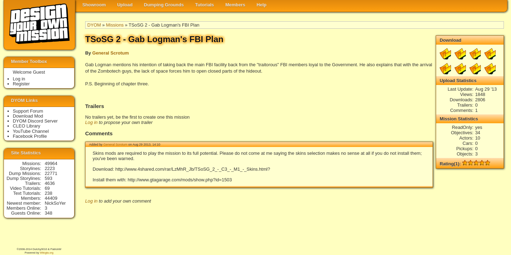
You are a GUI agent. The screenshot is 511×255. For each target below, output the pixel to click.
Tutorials (204, 4)
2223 (50, 168)
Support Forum (28, 111)
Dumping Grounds (164, 4)
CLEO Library (26, 126)
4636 (50, 183)
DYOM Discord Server (35, 121)
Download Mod (28, 116)
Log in (91, 122)
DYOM (94, 25)
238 (48, 193)
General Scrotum (110, 53)
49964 (51, 163)
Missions (115, 25)
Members (235, 4)
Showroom (94, 4)
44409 (51, 198)
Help (262, 4)
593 (48, 178)
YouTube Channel (31, 131)
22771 (51, 173)
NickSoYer (55, 203)
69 (47, 188)
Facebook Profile (30, 136)
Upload (124, 4)
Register (21, 83)
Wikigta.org (46, 252)
